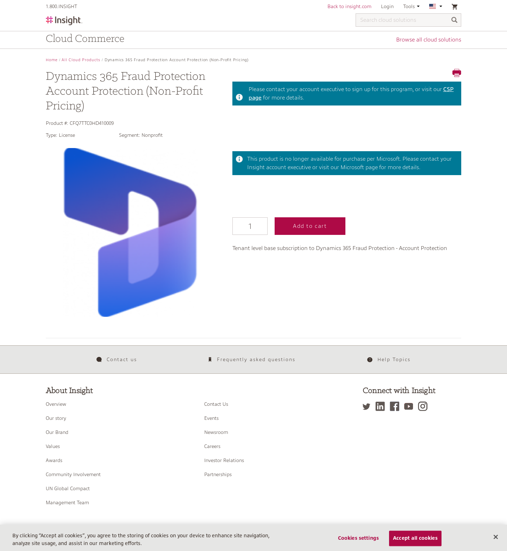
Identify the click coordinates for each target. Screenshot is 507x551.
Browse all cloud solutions (428, 40)
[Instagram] (424, 406)
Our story (56, 418)
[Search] (454, 20)
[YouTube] (410, 406)
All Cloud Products (81, 60)
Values (53, 446)
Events (211, 418)
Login (387, 6)
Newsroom (216, 432)
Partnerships (218, 474)
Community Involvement (73, 474)
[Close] (495, 537)
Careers (212, 446)
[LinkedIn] (381, 406)
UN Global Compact (68, 488)
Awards (54, 460)
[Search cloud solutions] (408, 20)
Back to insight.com (349, 6)
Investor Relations (224, 460)
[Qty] (250, 226)
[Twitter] (368, 406)
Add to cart (310, 226)
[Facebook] (396, 406)
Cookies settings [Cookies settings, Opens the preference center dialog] (358, 538)
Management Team (67, 502)
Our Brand (57, 432)
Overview (56, 404)
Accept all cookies (415, 538)
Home (52, 60)
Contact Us (216, 404)
